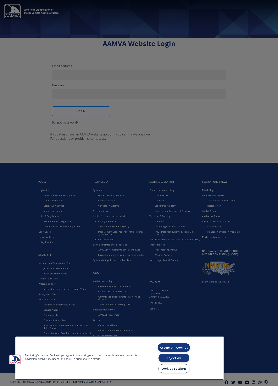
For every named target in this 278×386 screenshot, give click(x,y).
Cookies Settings (174, 368)
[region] (119, 358)
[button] (15, 359)
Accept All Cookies (174, 347)
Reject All (174, 358)
